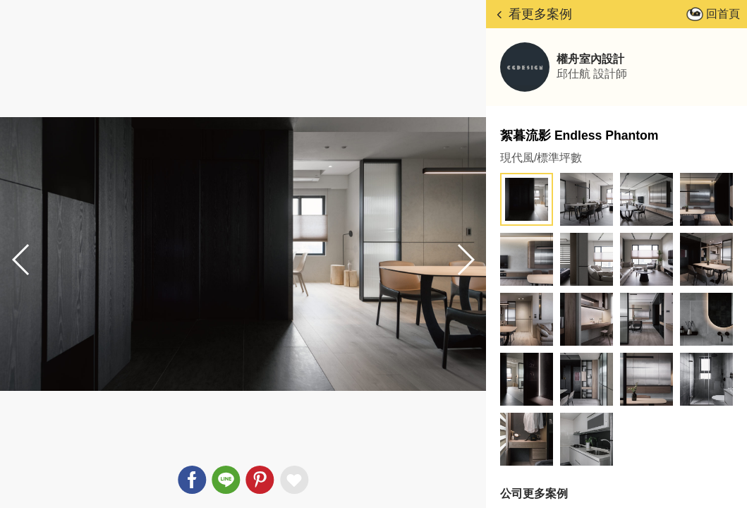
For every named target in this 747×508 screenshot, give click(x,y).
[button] (465, 259)
